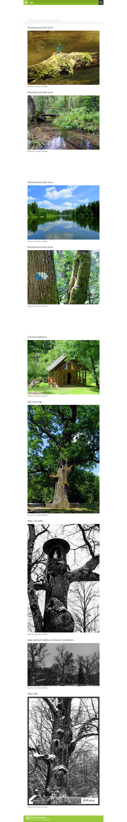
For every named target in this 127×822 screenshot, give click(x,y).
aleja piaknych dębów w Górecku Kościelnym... (51, 640)
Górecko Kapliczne (37, 337)
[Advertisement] (64, 12)
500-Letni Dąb (35, 402)
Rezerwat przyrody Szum (40, 27)
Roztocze (31, 86)
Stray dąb (32, 693)
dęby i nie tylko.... (36, 521)
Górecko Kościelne (41, 86)
